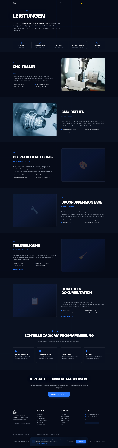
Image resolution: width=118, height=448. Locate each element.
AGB (90, 441)
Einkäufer (60, 3)
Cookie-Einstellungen (99, 441)
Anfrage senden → (91, 423)
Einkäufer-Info (65, 420)
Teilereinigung (41, 424)
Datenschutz (75, 441)
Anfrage (101, 3)
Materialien (40, 427)
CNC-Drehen (40, 416)
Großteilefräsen (42, 420)
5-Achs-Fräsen (41, 418)
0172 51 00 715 (89, 3)
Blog (76, 3)
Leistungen (29, 3)
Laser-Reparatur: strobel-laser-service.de (47, 434)
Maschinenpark (41, 3)
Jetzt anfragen (59, 394)
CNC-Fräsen (40, 414)
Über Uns (52, 3)
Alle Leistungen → (42, 429)
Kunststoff (40, 422)
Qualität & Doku (65, 418)
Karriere (69, 3)
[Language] (81, 3)
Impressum (84, 441)
